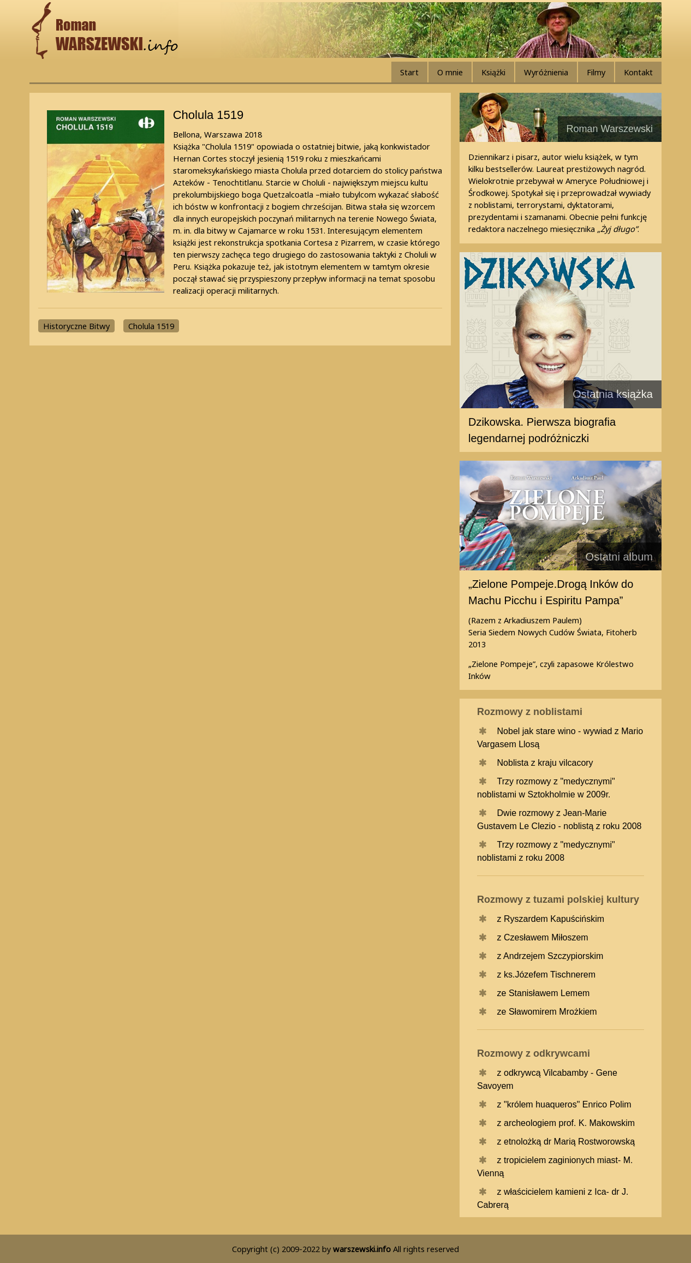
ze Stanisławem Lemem (543, 993)
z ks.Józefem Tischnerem (546, 974)
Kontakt (638, 72)
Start (409, 72)
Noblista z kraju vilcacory (545, 762)
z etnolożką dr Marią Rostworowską (566, 1141)
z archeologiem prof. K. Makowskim (566, 1123)
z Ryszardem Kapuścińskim (551, 919)
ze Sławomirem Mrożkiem (547, 1011)
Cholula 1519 (151, 325)
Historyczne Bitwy (76, 325)
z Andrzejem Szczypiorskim (550, 956)
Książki (493, 72)
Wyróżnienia (546, 72)
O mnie (450, 72)
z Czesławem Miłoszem (542, 937)
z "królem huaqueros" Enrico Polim (564, 1104)
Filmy (596, 72)
